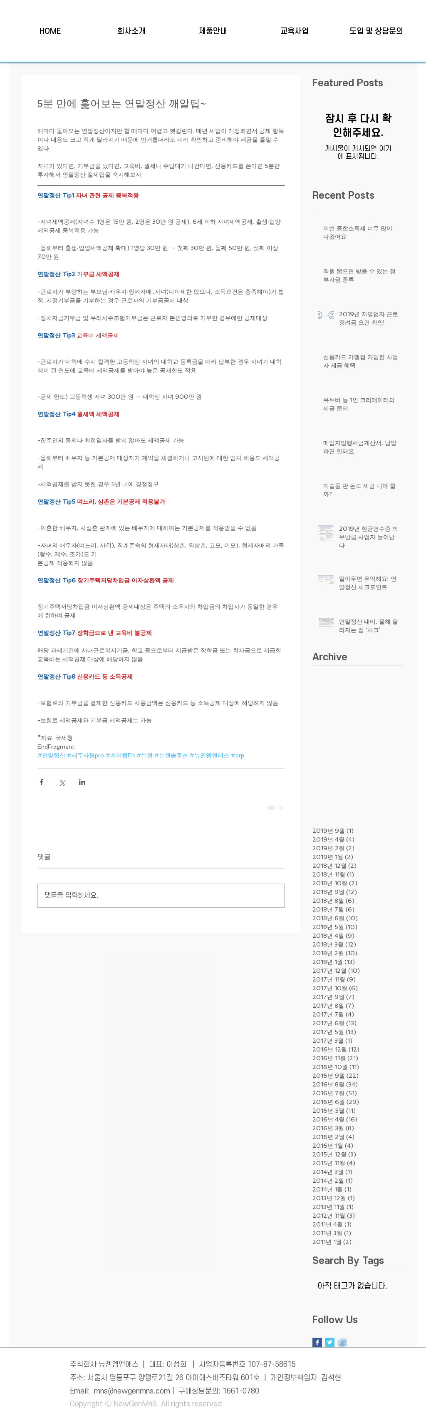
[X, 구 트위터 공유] (62, 782)
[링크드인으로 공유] (82, 782)
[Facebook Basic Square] (317, 1342)
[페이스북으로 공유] (41, 782)
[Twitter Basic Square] (329, 1342)
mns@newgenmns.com (132, 1391)
